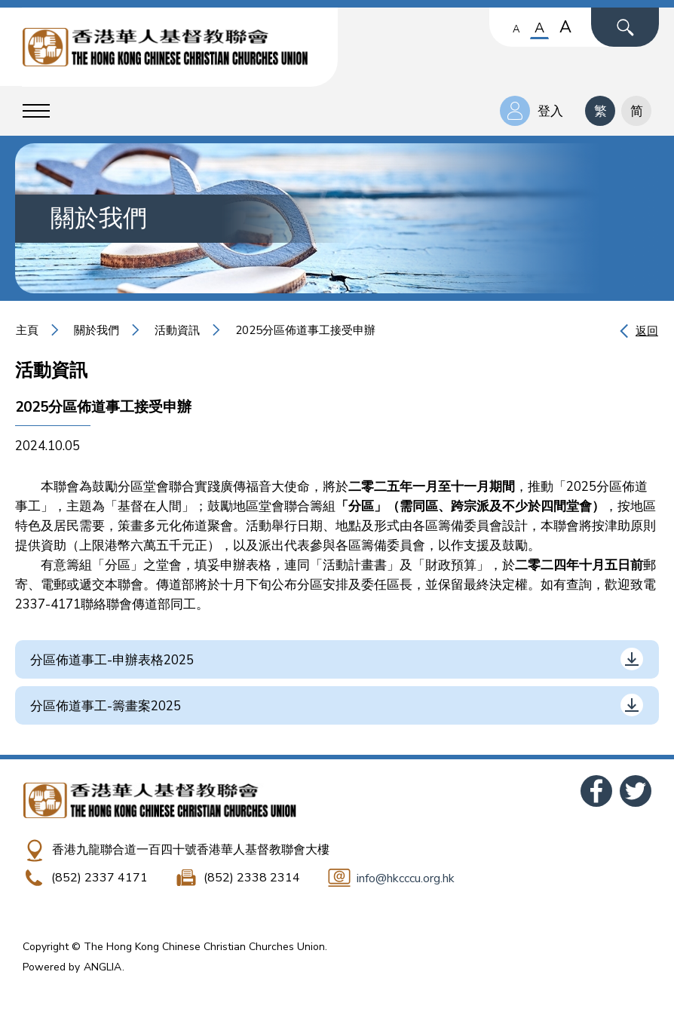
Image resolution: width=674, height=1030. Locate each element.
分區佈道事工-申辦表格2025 (112, 660)
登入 (550, 111)
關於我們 (96, 330)
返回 (647, 331)
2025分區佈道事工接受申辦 (305, 330)
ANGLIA (102, 967)
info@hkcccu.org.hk (406, 878)
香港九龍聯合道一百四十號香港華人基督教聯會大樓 (190, 849)
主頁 (27, 330)
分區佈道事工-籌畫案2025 (105, 706)
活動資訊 (177, 330)
